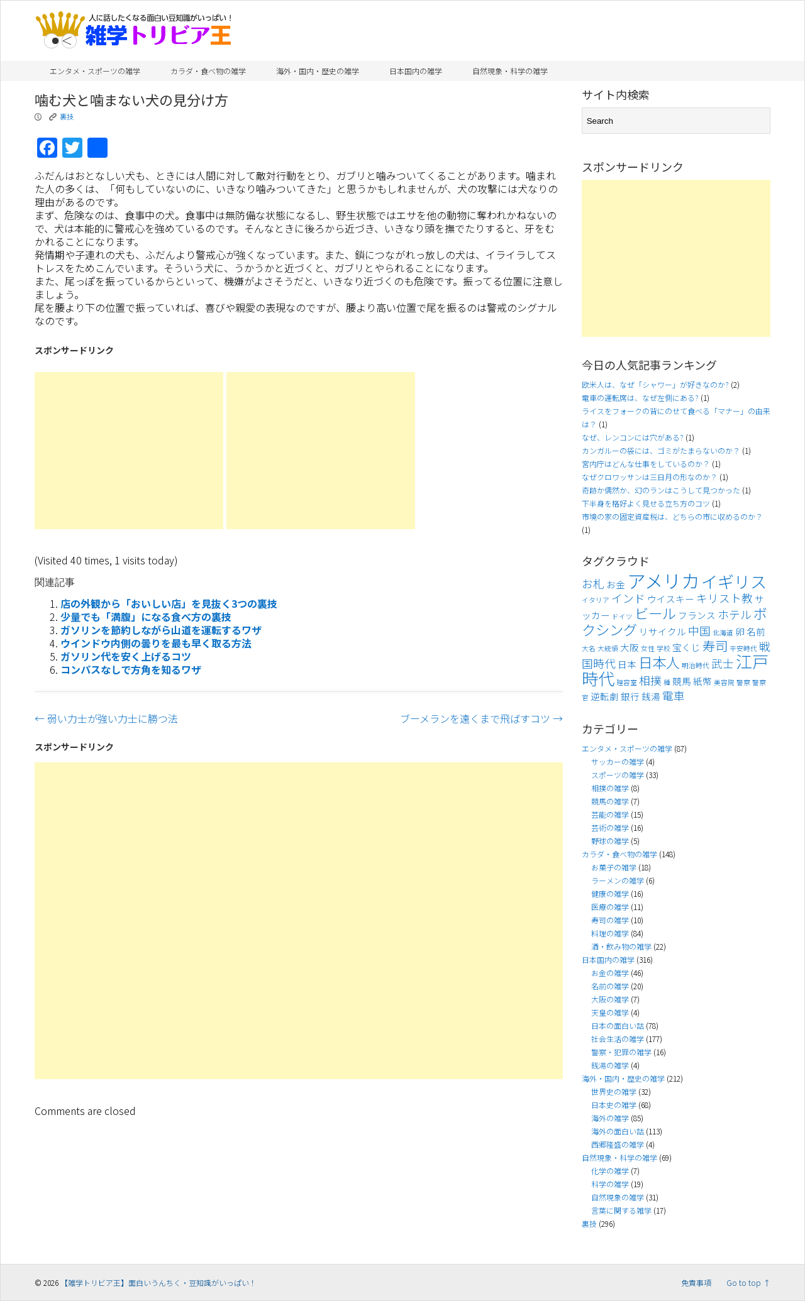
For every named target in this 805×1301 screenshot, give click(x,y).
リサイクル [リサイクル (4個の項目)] (662, 631)
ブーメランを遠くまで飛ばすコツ (481, 718)
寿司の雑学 (610, 919)
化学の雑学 (610, 1170)
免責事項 (696, 1282)
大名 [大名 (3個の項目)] (589, 648)
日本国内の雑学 (415, 70)
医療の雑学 (610, 906)
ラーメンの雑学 (617, 880)
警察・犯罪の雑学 (621, 1051)
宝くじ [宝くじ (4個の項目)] (686, 647)
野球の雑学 (610, 840)
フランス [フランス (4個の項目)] (697, 615)
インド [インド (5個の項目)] (628, 598)
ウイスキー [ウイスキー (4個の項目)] (670, 598)
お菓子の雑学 (613, 867)
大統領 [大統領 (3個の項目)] (607, 648)
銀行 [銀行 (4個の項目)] (630, 696)
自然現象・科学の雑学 (510, 70)
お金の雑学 (610, 972)
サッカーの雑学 (617, 761)
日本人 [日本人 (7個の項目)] (659, 662)
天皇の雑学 (610, 1012)
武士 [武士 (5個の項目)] (722, 663)
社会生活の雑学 (617, 1038)
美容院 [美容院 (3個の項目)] (724, 682)
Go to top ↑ (748, 1282)
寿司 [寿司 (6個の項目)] (715, 645)
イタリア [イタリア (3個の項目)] (595, 600)
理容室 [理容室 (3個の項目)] (626, 682)
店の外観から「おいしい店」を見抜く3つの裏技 (168, 603)
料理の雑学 (610, 933)
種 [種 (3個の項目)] (666, 682)
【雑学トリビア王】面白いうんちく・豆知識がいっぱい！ (158, 1282)
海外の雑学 (610, 1117)
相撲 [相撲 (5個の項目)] (650, 680)
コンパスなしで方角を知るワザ (130, 669)
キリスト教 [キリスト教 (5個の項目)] (724, 598)
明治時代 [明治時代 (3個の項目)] (695, 665)
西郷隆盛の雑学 (617, 1144)
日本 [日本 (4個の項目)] (627, 664)
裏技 (67, 116)
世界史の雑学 (613, 1091)
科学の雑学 (610, 1183)
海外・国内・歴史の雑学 (317, 70)
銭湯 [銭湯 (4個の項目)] (650, 696)
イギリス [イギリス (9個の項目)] (734, 581)
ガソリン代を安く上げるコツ (125, 656)
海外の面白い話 (617, 1131)
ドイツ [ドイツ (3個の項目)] (622, 616)
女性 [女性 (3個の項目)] (648, 648)
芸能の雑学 (610, 814)
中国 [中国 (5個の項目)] (699, 631)
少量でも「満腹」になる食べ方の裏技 (145, 616)
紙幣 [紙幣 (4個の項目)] (702, 681)
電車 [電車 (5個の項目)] (673, 695)
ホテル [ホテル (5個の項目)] (735, 614)
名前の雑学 (610, 985)
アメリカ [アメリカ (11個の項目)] (663, 580)
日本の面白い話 (617, 1025)
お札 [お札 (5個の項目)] (593, 583)
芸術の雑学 (610, 827)
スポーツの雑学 (617, 774)
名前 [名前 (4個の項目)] (756, 631)
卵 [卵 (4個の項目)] (740, 631)
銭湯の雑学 (610, 1065)
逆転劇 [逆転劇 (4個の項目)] (605, 696)
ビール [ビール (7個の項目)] (655, 613)
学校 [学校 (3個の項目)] (663, 648)
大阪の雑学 (610, 999)
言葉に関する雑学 (621, 1210)
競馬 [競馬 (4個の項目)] (681, 681)
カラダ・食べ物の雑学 (208, 70)
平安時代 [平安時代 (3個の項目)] (743, 648)
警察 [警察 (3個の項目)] (743, 682)
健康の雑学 (610, 893)
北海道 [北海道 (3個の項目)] (723, 632)
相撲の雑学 (610, 787)
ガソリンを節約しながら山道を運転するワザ (161, 629)
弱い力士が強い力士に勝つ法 (106, 718)
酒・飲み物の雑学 (621, 946)
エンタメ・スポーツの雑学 (95, 70)
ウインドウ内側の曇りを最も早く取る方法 (156, 642)
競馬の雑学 (610, 801)
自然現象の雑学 (617, 1197)
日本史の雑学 (613, 1104)
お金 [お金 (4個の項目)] (615, 584)
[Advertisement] (129, 450)
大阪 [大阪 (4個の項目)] (629, 647)
